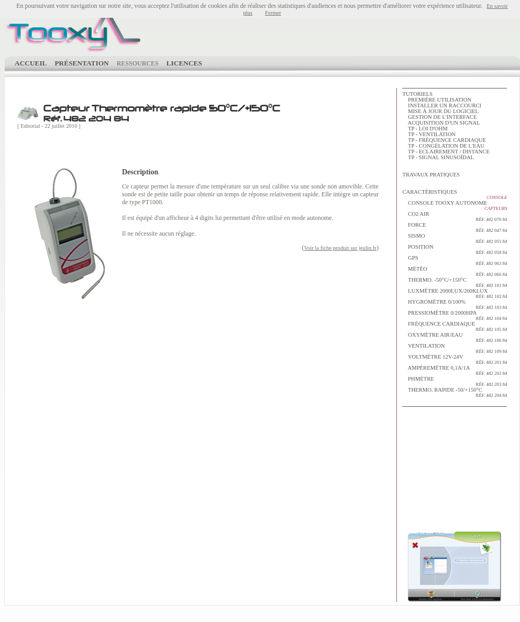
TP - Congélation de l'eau (446, 146)
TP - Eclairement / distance (449, 151)
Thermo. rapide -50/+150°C (454, 392)
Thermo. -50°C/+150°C (454, 282)
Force (454, 227)
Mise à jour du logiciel (443, 111)
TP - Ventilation (432, 134)
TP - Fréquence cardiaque (447, 140)
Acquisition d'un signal (444, 123)
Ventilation (454, 348)
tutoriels (417, 94)
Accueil (31, 63)
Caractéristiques (429, 192)
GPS (454, 260)
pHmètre (454, 381)
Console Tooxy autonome (447, 203)
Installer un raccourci (444, 105)
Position (454, 249)
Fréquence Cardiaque (454, 326)
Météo (454, 271)
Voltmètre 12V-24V (454, 359)
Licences (184, 63)
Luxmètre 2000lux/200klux (454, 293)
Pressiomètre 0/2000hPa (454, 315)
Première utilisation (439, 100)
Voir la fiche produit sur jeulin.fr (340, 248)
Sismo (454, 238)
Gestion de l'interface (442, 117)
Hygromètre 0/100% (454, 304)
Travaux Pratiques (430, 174)
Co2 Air (454, 216)
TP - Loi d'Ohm (428, 128)
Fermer (273, 13)
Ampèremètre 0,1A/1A (454, 370)
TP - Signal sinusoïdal (441, 157)
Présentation (81, 63)
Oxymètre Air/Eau (454, 337)
